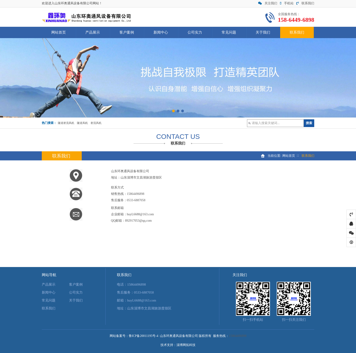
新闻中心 (160, 32)
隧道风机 (82, 123)
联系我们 (305, 3)
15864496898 (135, 194)
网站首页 (58, 32)
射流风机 (96, 123)
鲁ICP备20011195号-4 (143, 336)
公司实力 (195, 32)
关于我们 (263, 32)
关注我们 (267, 3)
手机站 (287, 3)
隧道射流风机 (66, 123)
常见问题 (229, 32)
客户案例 (126, 32)
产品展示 (92, 32)
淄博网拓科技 (185, 345)
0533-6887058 (136, 200)
